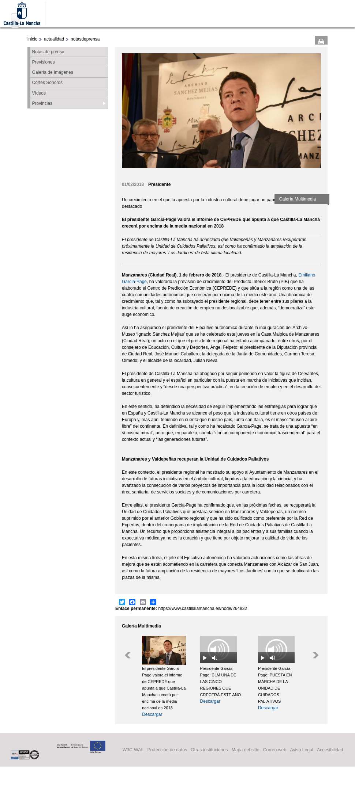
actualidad (54, 39)
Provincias (42, 103)
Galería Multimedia (297, 199)
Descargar (152, 714)
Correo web (275, 749)
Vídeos (39, 93)
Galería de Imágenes (52, 72)
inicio (32, 39)
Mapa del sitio (245, 749)
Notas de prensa (48, 51)
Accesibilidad (330, 749)
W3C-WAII (133, 749)
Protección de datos (167, 749)
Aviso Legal (301, 749)
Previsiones (43, 62)
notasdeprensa (85, 39)
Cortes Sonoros (47, 82)
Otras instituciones (209, 749)
